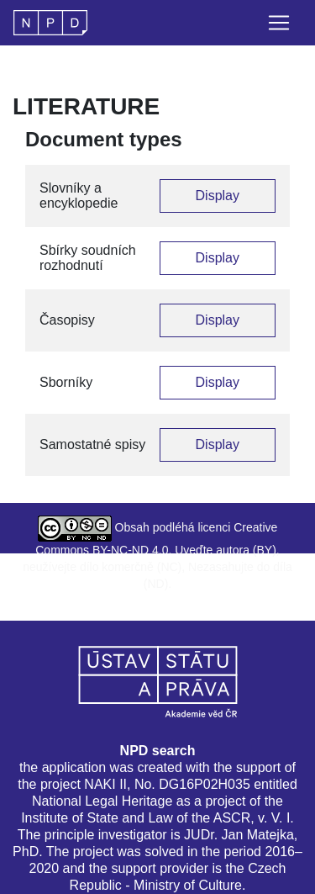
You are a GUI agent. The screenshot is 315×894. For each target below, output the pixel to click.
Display (217, 195)
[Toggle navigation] (279, 23)
